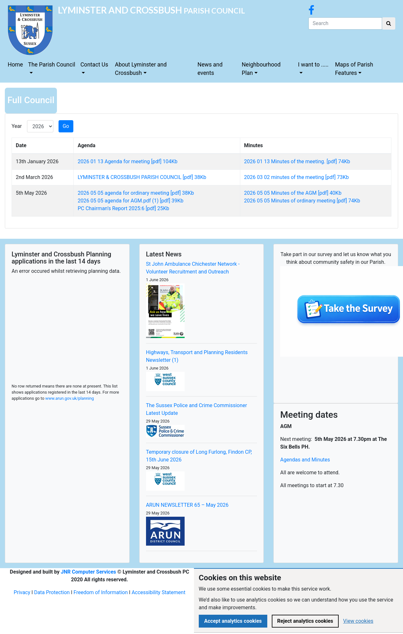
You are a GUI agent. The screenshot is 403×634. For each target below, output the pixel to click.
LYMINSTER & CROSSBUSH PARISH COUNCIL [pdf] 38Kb (142, 177)
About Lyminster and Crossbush (141, 68)
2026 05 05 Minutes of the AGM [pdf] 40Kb (293, 193)
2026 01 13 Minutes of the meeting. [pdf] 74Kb (297, 161)
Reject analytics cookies (305, 621)
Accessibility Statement (158, 592)
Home (15, 64)
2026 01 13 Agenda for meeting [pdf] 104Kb (127, 161)
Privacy (22, 592)
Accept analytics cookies (233, 621)
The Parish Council (51, 64)
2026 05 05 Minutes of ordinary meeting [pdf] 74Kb (302, 201)
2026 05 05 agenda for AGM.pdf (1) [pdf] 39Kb (130, 201)
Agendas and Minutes (305, 460)
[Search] (345, 23)
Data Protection (52, 592)
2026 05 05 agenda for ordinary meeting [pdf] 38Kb (136, 193)
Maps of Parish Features (354, 68)
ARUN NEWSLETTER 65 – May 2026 (187, 505)
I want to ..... (313, 64)
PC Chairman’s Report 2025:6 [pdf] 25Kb (123, 208)
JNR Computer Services (88, 572)
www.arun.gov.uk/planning (69, 398)
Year (17, 126)
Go (66, 126)
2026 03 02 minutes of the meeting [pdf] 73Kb (296, 177)
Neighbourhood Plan (261, 68)
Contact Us (94, 64)
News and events (210, 68)
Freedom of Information (101, 592)
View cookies (358, 621)
